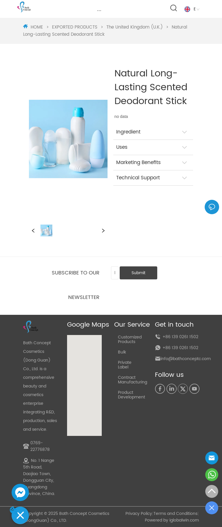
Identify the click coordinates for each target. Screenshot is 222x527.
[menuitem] (99, 10)
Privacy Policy (138, 513)
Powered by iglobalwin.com (172, 520)
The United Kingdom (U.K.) (134, 27)
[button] (99, 10)
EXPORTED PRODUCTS (75, 27)
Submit (138, 273)
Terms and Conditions (175, 513)
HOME (37, 27)
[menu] (99, 10)
